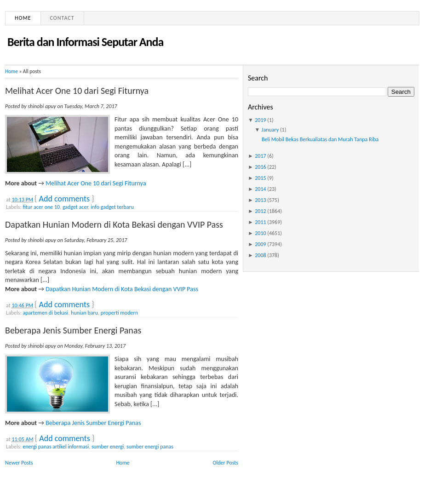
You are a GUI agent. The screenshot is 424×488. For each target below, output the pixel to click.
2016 (260, 167)
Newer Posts (19, 462)
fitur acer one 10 (41, 207)
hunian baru (84, 313)
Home (23, 18)
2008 (260, 255)
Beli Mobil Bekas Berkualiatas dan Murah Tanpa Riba (320, 139)
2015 (260, 178)
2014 (260, 189)
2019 (260, 120)
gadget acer (75, 207)
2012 (260, 211)
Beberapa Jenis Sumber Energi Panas (73, 330)
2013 (260, 200)
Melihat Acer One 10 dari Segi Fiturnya (77, 90)
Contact (62, 18)
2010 (260, 233)
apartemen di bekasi (45, 313)
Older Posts (225, 462)
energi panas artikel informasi (56, 446)
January (270, 129)
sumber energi (108, 446)
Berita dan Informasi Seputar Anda (85, 41)
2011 (260, 222)
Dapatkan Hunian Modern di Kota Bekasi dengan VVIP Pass (114, 224)
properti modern (119, 313)
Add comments (64, 199)
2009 (260, 244)
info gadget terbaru (112, 207)
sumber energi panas (149, 446)
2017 (260, 156)
